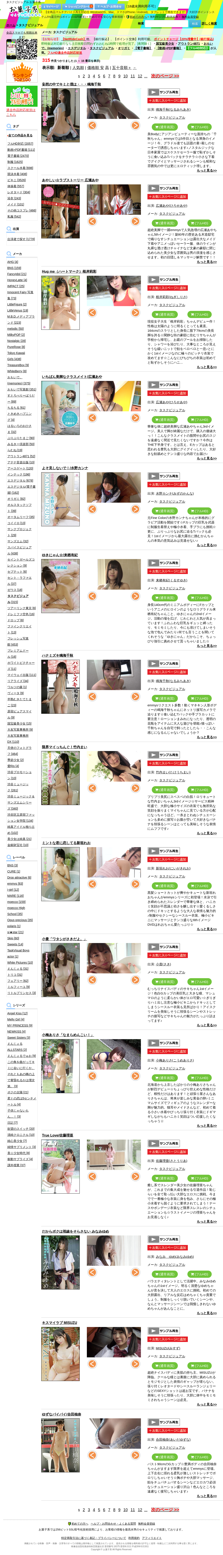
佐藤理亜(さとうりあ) (171, 1161)
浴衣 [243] (14, 198)
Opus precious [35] (20, 920)
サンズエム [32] (17, 541)
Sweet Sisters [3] (18, 1037)
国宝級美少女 (165, 43)
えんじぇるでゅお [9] (21, 1056)
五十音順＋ (122, 68)
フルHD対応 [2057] (20, 143)
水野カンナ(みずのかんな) (175, 493)
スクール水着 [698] (20, 168)
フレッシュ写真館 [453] (18, 641)
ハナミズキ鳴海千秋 (57, 655)
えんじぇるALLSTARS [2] (17, 1046)
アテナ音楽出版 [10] (21, 462)
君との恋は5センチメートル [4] (21, 1101)
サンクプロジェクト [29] (19, 532)
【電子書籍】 (143, 48)
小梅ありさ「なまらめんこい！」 (68, 1035)
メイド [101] (15, 204)
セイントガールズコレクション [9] (21, 562)
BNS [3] (12, 865)
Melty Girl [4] (16, 1019)
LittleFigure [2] (17, 304)
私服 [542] (14, 216)
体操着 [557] (15, 186)
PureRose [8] (16, 347)
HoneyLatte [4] (17, 280)
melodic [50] (15, 328)
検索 (141, 23)
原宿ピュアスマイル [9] (19, 714)
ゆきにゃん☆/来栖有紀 (60, 555)
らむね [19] (14, 450)
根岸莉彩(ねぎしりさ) (171, 297)
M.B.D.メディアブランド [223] (21, 319)
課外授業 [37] (16, 1165)
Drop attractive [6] (19, 877)
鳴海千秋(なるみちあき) (173, 109)
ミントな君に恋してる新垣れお (66, 843)
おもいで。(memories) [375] (18, 380)
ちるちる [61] (16, 407)
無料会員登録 (190, 16)
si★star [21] (15, 932)
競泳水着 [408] (17, 174)
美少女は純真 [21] (19, 839)
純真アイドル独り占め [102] (21, 830)
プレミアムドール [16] (18, 653)
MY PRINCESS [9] (20, 1025)
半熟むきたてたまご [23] (19, 702)
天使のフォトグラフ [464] (19, 751)
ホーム (10, 25)
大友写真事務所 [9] (20, 729)
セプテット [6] (17, 571)
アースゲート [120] (20, 468)
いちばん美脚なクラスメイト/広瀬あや (72, 377)
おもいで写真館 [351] (21, 389)
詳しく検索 (209, 23)
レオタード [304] (18, 192)
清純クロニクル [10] (21, 1135)
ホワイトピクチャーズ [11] (21, 666)
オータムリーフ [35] (21, 517)
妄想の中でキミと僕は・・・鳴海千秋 (71, 84)
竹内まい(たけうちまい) (173, 772)
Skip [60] (13, 938)
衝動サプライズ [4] (20, 1159)
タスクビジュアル (102, 48)
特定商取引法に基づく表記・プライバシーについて (93, 1538)
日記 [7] (12, 1122)
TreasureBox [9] (18, 365)
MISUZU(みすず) (168, 1348)
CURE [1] (13, 871)
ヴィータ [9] (15, 693)
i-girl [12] (13, 889)
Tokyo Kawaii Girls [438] (16, 356)
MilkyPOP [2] (16, 334)
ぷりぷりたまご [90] (21, 438)
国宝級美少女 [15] (19, 723)
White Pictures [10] (20, 962)
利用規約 (134, 1538)
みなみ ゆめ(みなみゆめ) (175, 1256)
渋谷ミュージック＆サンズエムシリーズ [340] (21, 802)
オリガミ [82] (16, 498)
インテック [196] (18, 474)
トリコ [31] (14, 974)
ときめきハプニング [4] (19, 417)
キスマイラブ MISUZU (59, 1323)
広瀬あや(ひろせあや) (171, 205)
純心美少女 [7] (17, 1141)
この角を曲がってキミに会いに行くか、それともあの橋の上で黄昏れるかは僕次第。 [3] (21, 1074)
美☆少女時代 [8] (18, 1153)
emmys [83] (15, 883)
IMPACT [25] (16, 286)
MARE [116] (15, 895)
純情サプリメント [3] (21, 1147)
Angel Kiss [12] (17, 1013)
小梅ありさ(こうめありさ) (175, 1060)
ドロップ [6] (15, 620)
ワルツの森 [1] (17, 687)
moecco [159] (16, 902)
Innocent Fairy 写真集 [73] (20, 295)
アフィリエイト (152, 1538)
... (145, 76)
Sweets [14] (15, 944)
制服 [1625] (15, 162)
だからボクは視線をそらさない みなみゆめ (75, 1231)
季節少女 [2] (15, 760)
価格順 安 (95, 68)
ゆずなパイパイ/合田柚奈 (61, 1414)
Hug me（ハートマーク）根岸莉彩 (69, 271)
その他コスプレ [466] (21, 210)
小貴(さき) (163, 964)
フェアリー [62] (17, 981)
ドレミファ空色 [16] (21, 614)
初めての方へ (136, 16)
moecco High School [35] (16, 911)
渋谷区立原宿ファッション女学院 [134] (21, 817)
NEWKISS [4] (16, 1031)
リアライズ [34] (17, 681)
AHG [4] (12, 262)
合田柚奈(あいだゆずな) (173, 1439)
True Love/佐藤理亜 (57, 1135)
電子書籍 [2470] (18, 155)
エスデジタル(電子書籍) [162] (21, 489)
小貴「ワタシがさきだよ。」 (64, 939)
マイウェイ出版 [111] (21, 675)
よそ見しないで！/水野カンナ (65, 468)
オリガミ (124, 48)
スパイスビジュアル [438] (19, 550)
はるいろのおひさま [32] (19, 429)
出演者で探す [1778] (21, 239)
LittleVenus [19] (17, 310)
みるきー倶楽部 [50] (21, 444)
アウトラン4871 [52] (21, 456)
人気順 (78, 68)
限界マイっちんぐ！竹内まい (64, 747)
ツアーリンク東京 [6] (21, 608)
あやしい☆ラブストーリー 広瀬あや (70, 180)
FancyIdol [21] (16, 274)
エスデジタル (77, 48)
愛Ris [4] (13, 766)
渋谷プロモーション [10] (19, 775)
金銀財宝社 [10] (17, 845)
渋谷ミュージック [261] (18, 787)
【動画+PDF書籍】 (169, 48)
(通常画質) (164, 127)
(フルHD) (199, 127)
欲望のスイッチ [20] (21, 1128)
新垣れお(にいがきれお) (173, 868)
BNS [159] (14, 268)
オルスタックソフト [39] (19, 508)
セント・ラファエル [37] (19, 581)
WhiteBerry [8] (17, 371)
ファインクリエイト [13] (19, 629)
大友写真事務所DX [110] (18, 738)
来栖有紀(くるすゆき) (171, 580)
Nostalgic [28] (16, 341)
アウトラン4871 (189, 43)
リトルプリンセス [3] (21, 993)
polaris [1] (14, 926)
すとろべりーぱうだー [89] (21, 398)
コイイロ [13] (16, 523)
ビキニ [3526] (16, 180)
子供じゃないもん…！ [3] (18, 1113)
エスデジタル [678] (20, 480)
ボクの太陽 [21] (17, 1092)
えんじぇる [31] (17, 968)
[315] (18, 599)
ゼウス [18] (14, 590)
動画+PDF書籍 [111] (21, 149)
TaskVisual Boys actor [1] (18, 953)
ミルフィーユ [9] (18, 987)
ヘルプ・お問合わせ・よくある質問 (113, 1523)
